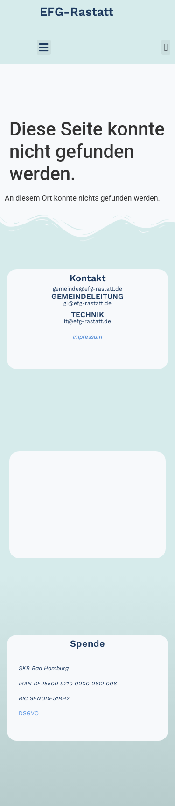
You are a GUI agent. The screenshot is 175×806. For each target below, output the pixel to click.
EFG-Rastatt (76, 12)
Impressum (87, 336)
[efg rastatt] (87, 504)
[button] (44, 47)
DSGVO (29, 713)
